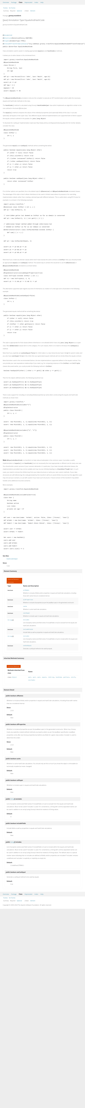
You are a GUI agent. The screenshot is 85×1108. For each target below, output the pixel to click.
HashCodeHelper (12, 555)
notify (73, 674)
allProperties (28, 596)
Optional (19, 11)
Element (32, 11)
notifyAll (31, 676)
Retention (7, 38)
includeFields (28, 626)
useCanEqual (27, 642)
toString (51, 674)
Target (6, 41)
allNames (26, 587)
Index (36, 2)
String (10, 616)
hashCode (59, 674)
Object (14, 674)
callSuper (26, 609)
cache (25, 603)
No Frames (12, 8)
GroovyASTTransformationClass (15, 44)
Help (41, 2)
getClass (66, 674)
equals (44, 674)
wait (29, 674)
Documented (8, 35)
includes (26, 632)
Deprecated (28, 2)
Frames (5, 8)
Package (14, 2)
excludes (26, 616)
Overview (6, 2)
